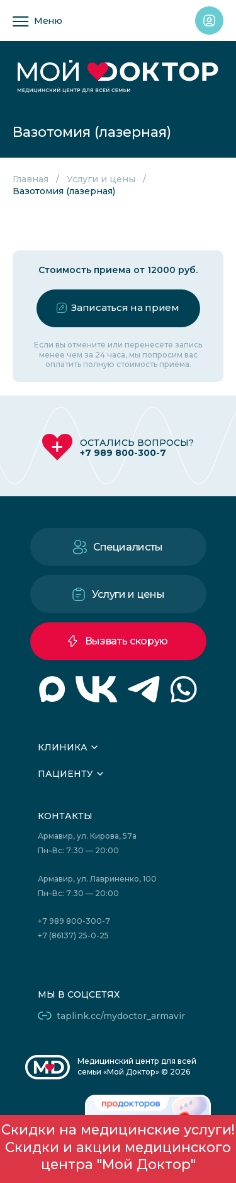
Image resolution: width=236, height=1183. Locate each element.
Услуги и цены (101, 179)
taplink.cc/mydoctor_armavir (121, 1016)
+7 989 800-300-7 (123, 452)
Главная (30, 179)
